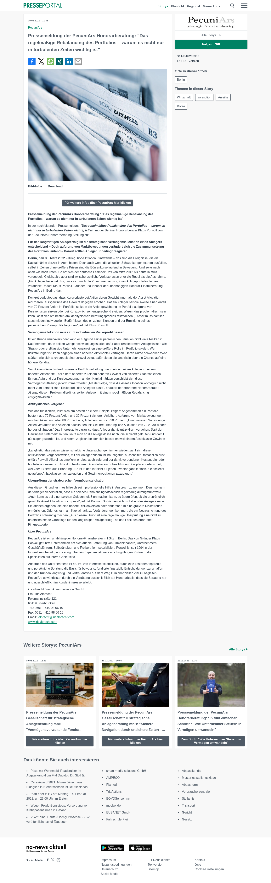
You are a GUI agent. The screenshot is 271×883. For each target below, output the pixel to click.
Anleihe (225, 97)
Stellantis (188, 798)
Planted (111, 784)
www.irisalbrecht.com (42, 621)
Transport (188, 805)
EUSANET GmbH (118, 812)
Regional (193, 6)
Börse (181, 107)
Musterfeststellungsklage (199, 777)
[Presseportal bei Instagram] (57, 859)
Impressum (108, 859)
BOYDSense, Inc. (118, 798)
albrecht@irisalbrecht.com (55, 617)
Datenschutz (109, 869)
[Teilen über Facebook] (32, 61)
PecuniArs (35, 27)
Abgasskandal (191, 770)
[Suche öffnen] (232, 5)
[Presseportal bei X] (51, 860)
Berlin (181, 79)
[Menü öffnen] (244, 5)
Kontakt (200, 859)
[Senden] (78, 61)
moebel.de (113, 805)
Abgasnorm (190, 784)
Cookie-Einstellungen (209, 869)
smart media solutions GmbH (126, 770)
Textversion (155, 864)
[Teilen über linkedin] (69, 61)
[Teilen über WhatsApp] (50, 61)
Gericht (187, 812)
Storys (163, 6)
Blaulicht (177, 6)
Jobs (198, 864)
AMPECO (113, 777)
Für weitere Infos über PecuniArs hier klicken (98, 202)
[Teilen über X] (41, 61)
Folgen (211, 44)
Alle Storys (211, 35)
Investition (205, 97)
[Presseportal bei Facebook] (46, 860)
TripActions (113, 791)
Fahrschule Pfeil (117, 819)
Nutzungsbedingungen (116, 864)
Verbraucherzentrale (196, 791)
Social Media (109, 873)
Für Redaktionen (159, 859)
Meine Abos (211, 6)
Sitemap (153, 869)
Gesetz (187, 819)
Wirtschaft (184, 97)
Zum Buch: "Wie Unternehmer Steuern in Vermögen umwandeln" (211, 740)
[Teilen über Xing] (59, 61)
